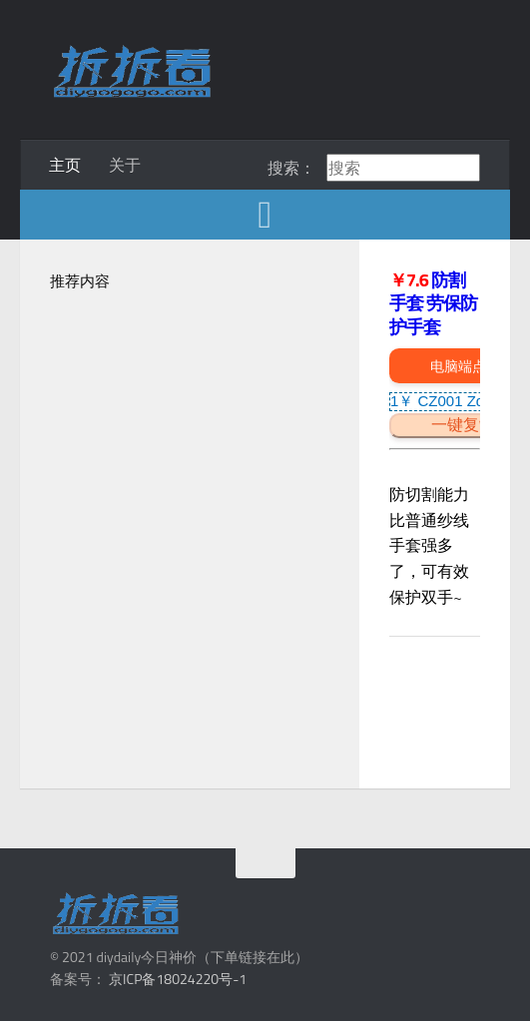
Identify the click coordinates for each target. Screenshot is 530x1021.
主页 (65, 165)
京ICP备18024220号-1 (178, 978)
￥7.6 (410, 279)
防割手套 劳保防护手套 (433, 303)
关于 (125, 165)
